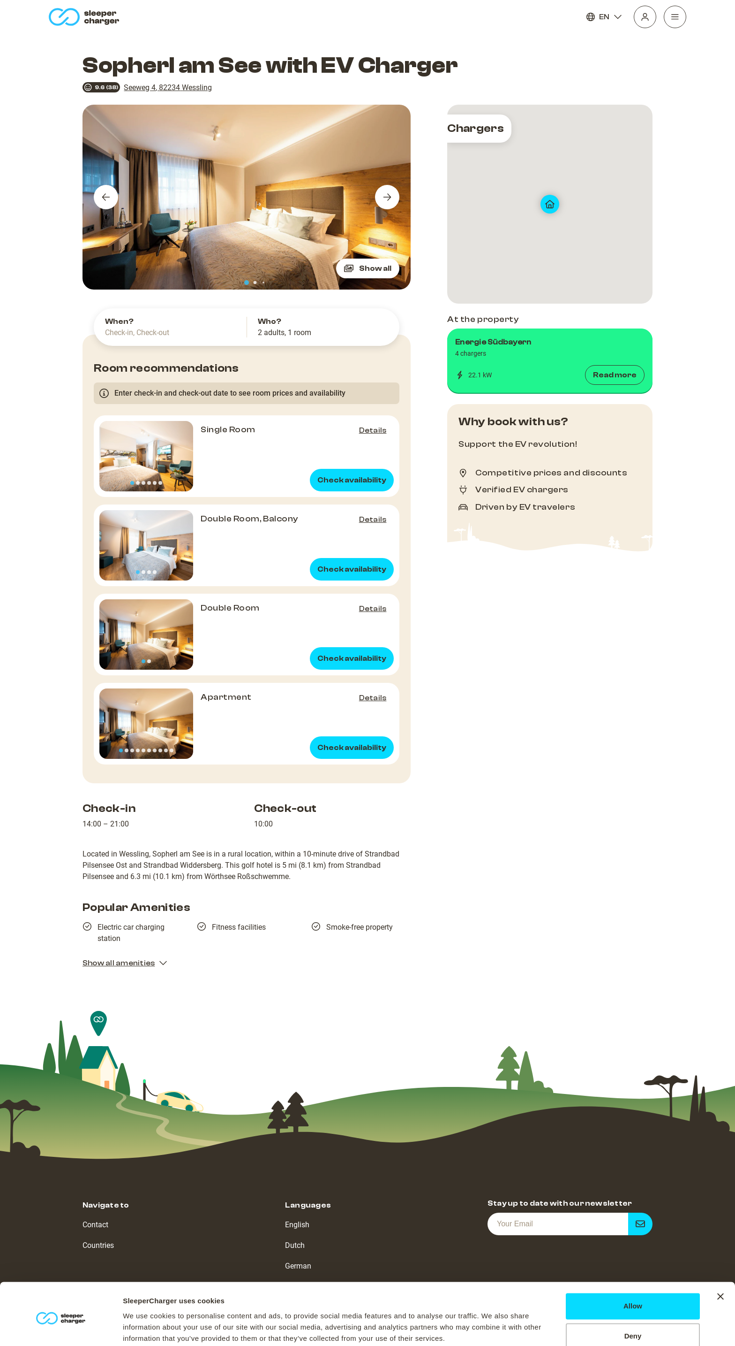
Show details (144, 1327)
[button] (549, 361)
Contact (95, 1224)
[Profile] (645, 17)
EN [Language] (604, 17)
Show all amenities (125, 963)
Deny (633, 1299)
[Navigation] (675, 17)
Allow (632, 1269)
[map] (549, 204)
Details (373, 430)
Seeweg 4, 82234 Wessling (168, 87)
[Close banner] (720, 1259)
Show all (367, 268)
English (297, 1224)
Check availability (351, 480)
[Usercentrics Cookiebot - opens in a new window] (61, 1328)
